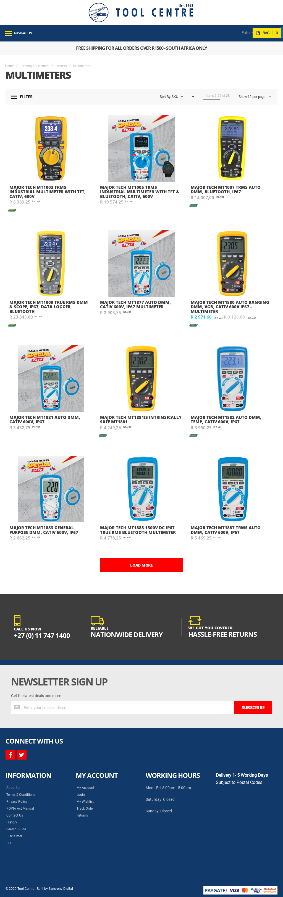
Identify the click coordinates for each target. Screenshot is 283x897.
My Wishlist (85, 802)
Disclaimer (14, 836)
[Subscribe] (253, 707)
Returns (82, 815)
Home (9, 66)
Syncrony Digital (61, 889)
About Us (13, 788)
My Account (85, 788)
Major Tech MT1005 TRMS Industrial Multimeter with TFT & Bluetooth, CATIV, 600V (139, 191)
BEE (9, 843)
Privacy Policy (16, 802)
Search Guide (16, 829)
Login (81, 795)
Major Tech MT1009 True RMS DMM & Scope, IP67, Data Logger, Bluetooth (48, 306)
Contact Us (14, 815)
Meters (62, 66)
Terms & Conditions (20, 795)
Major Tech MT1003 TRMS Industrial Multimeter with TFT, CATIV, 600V (47, 191)
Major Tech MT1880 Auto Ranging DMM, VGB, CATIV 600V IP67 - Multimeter (230, 306)
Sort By (165, 97)
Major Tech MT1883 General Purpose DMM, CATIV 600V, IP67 (43, 530)
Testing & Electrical (35, 66)
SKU (175, 97)
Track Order (85, 808)
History (11, 822)
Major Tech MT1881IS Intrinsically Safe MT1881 (141, 419)
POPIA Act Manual (20, 808)
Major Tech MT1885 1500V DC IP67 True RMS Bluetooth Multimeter (138, 530)
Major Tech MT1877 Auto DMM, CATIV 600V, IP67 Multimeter (135, 304)
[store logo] (141, 12)
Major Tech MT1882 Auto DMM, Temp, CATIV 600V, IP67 (226, 419)
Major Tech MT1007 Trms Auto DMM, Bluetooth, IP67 (226, 189)
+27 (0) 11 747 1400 (42, 635)
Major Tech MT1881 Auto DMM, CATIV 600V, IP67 (44, 419)
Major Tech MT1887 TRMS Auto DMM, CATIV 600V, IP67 (226, 530)
